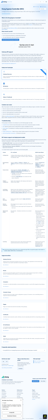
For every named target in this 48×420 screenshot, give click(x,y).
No (6, 361)
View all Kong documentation (7, 367)
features (30, 24)
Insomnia (18, 396)
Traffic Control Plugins (36, 397)
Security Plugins (35, 396)
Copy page (41, 8)
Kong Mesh (19, 394)
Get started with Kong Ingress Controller (10, 39)
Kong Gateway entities (12, 28)
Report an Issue (4, 365)
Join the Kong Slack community (9, 133)
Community (19, 403)
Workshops (19, 410)
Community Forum (20, 404)
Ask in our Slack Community (39, 361)
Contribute (20, 368)
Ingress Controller (20, 399)
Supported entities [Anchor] (6, 255)
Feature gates (5, 128)
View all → (34, 399)
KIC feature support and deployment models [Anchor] (13, 137)
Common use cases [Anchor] (7, 104)
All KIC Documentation (6, 13)
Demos (18, 407)
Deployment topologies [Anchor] (7, 67)
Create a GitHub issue (7, 131)
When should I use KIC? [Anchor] (7, 31)
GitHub (18, 406)
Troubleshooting (6, 124)
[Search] (40, 2)
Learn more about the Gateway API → (9, 63)
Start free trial (35, 381)
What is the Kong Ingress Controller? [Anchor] (11, 17)
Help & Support (19, 412)
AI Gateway (4, 394)
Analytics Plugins (35, 393)
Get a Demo (43, 381)
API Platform (4, 391)
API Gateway (4, 393)
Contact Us (19, 413)
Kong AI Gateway (20, 393)
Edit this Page (11, 365)
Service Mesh (4, 396)
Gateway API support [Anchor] (7, 52)
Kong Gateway (19, 391)
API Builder (4, 397)
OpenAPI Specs (20, 397)
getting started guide (10, 116)
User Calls (19, 409)
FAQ (3, 126)
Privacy (23, 418)
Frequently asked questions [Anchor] (9, 347)
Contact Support (37, 362)
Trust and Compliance (30, 418)
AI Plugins (34, 391)
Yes (3, 361)
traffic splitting (4, 29)
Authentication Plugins (36, 394)
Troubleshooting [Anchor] (6, 120)
